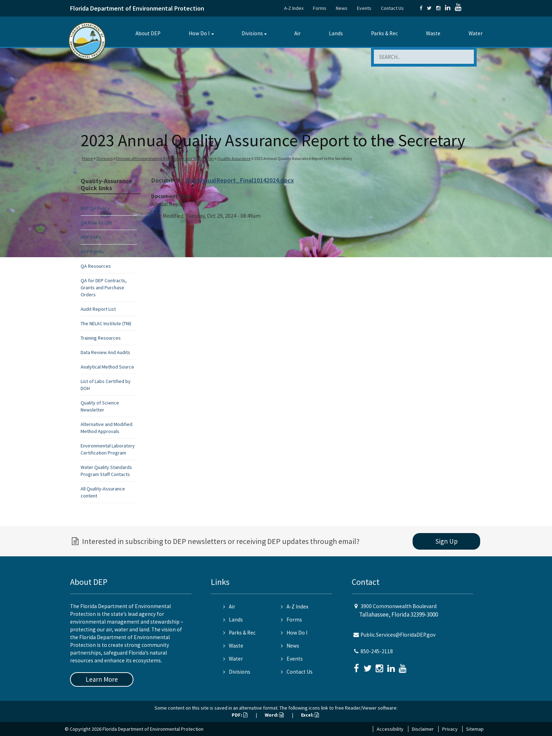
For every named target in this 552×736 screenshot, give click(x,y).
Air (297, 33)
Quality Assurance (234, 158)
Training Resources (101, 338)
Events (364, 8)
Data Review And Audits (105, 352)
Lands (336, 33)
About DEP (148, 33)
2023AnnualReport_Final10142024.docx (239, 180)
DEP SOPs (91, 237)
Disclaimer (423, 729)
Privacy (450, 729)
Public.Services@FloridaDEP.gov (397, 634)
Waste (433, 33)
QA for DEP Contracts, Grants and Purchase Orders (104, 287)
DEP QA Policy (95, 208)
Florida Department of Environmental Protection (137, 8)
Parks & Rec (384, 33)
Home (87, 158)
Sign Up (446, 541)
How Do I (199, 33)
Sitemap (475, 729)
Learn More (102, 679)
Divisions (252, 33)
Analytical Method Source (107, 367)
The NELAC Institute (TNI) (106, 323)
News (341, 8)
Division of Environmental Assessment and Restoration (165, 158)
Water (476, 33)
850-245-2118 (376, 651)
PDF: (239, 715)
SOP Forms (92, 251)
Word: (274, 715)
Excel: (310, 715)
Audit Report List (98, 309)
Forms (319, 8)
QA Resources (96, 266)
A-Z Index (293, 8)
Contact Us (392, 8)
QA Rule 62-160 (96, 222)
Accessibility (390, 729)
